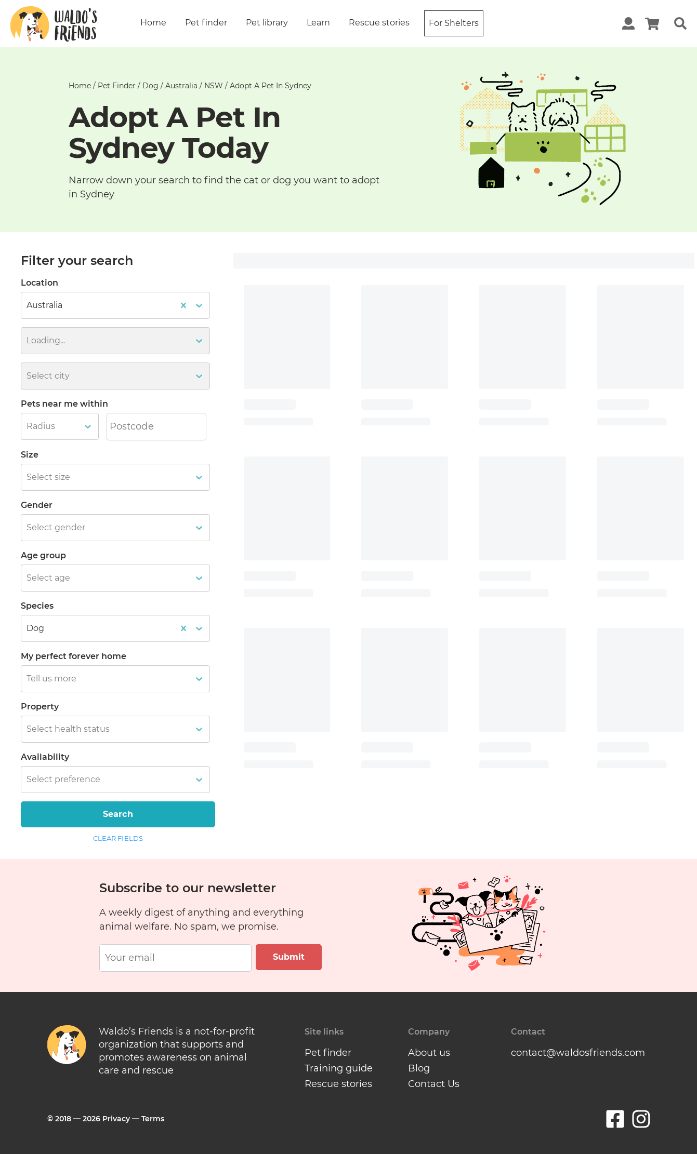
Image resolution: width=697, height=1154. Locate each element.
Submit (289, 957)
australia (181, 85)
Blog (419, 1068)
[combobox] (28, 426)
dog (150, 85)
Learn (318, 23)
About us (429, 1052)
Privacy (116, 1118)
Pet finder (206, 23)
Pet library (267, 23)
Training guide (339, 1068)
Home (153, 23)
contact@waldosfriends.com (578, 1052)
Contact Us (433, 1084)
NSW (213, 85)
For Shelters (454, 23)
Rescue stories (379, 23)
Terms (152, 1118)
